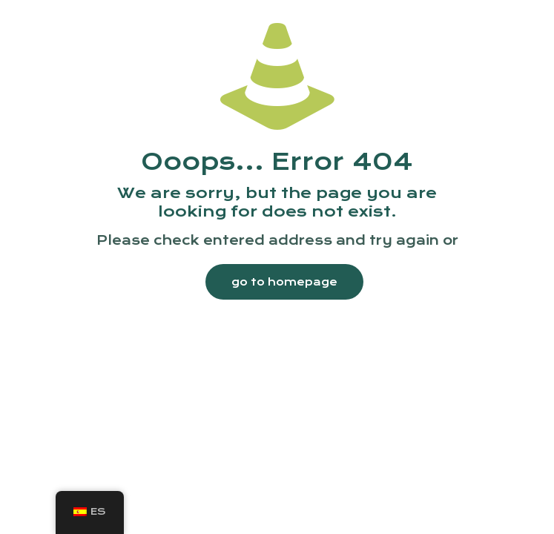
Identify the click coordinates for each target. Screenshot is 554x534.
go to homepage (284, 282)
